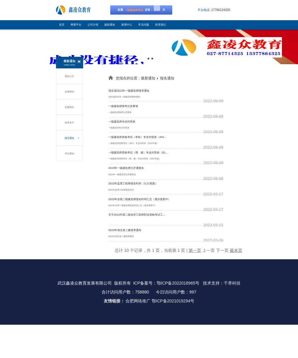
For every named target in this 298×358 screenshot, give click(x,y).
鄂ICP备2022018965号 (178, 283)
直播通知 (69, 91)
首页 (61, 24)
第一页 (195, 250)
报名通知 (69, 137)
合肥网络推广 (137, 301)
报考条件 (69, 122)
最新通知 (109, 24)
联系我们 (160, 24)
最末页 (236, 250)
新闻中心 (126, 24)
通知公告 (69, 76)
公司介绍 (93, 24)
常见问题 (143, 24)
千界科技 (232, 283)
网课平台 (76, 24)
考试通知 (69, 153)
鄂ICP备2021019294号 (173, 301)
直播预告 (69, 107)
